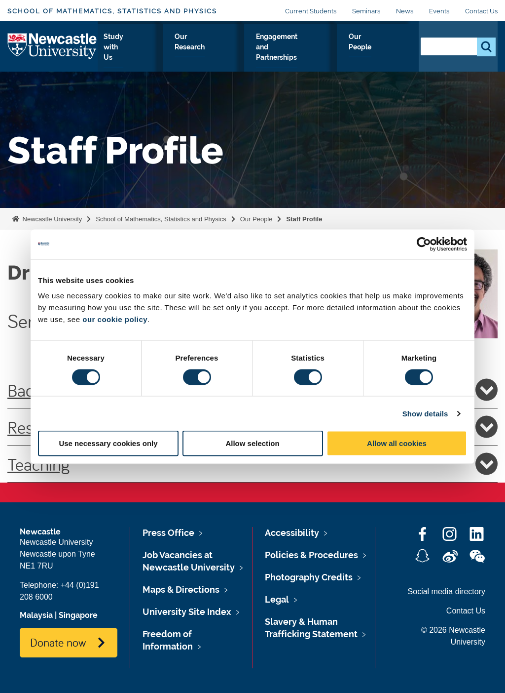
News (404, 11)
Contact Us (481, 11)
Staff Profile (304, 219)
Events (439, 11)
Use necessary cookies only (108, 443)
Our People (386, 54)
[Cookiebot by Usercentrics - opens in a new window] (424, 244)
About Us (119, 54)
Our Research (225, 54)
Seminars (366, 11)
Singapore (78, 615)
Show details (425, 413)
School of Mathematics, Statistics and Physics (112, 11)
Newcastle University (51, 219)
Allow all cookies (397, 443)
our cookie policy (114, 319)
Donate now (58, 642)
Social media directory (446, 591)
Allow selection (252, 443)
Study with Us (168, 54)
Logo (52, 51)
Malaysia (36, 615)
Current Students (310, 11)
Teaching (252, 464)
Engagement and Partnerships (307, 54)
